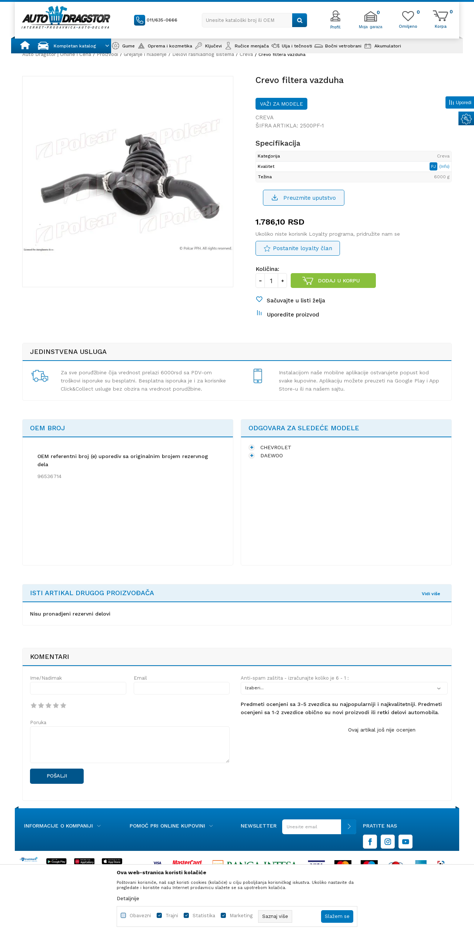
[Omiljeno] (408, 26)
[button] (254, 20)
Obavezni (140, 915)
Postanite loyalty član (302, 248)
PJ (434, 166)
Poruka (38, 722)
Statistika (204, 915)
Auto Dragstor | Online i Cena (56, 54)
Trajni (172, 915)
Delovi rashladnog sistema (203, 54)
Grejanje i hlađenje (145, 54)
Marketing (241, 915)
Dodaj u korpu (339, 281)
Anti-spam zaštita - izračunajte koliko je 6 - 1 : (295, 678)
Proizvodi (107, 54)
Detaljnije (128, 898)
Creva (246, 54)
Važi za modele (281, 104)
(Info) (444, 166)
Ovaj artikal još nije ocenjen (381, 730)
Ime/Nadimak (46, 678)
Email (140, 678)
